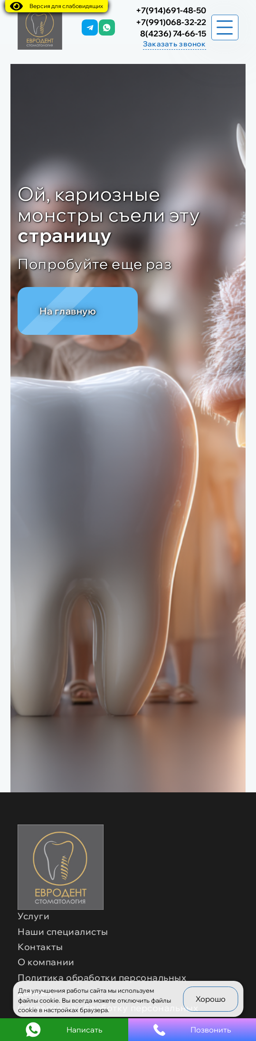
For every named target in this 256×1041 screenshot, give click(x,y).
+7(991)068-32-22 (171, 22)
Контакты (40, 946)
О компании (46, 962)
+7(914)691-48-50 (171, 10)
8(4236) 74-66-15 (173, 33)
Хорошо (211, 999)
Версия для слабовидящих (56, 6)
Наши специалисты (63, 931)
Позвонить (192, 1030)
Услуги (33, 916)
